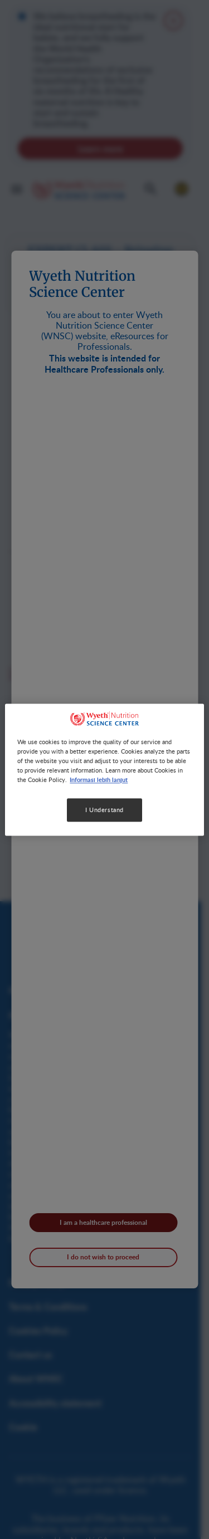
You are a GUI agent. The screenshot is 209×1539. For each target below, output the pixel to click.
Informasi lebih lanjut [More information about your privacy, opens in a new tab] (99, 779)
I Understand (104, 809)
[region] (104, 769)
